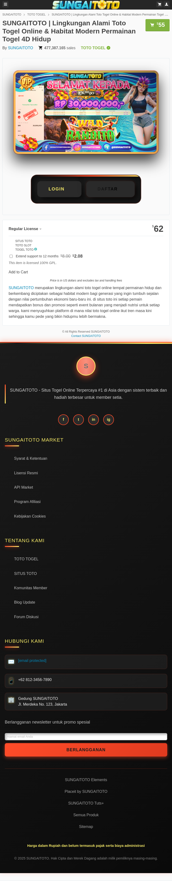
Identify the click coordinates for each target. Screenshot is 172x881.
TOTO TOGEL (36, 14)
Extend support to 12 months (49, 256)
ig (108, 419)
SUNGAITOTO (11, 14)
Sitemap (86, 827)
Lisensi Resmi (26, 473)
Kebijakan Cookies (30, 516)
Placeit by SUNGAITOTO (85, 791)
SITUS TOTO (25, 574)
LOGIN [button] (56, 189)
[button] (110, 189)
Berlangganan (86, 749)
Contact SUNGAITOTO (86, 336)
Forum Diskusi (26, 617)
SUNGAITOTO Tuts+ (86, 803)
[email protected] (32, 661)
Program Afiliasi (27, 502)
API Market (23, 487)
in (93, 419)
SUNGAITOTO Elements (86, 780)
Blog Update (24, 602)
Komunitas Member (30, 588)
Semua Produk (86, 815)
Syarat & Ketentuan (30, 458)
